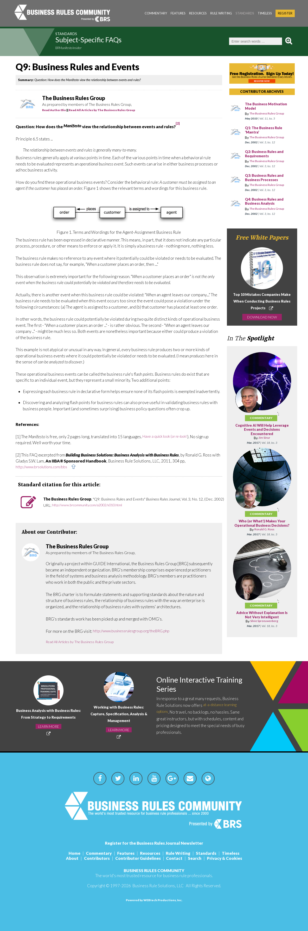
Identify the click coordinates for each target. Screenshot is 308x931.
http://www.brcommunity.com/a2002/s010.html (91, 505)
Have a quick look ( (167, 436)
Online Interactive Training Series (189, 685)
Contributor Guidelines (137, 858)
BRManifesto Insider (72, 48)
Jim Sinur (264, 438)
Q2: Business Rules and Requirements (266, 154)
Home (69, 853)
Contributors (94, 858)
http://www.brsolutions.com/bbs (44, 467)
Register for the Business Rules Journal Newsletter (154, 843)
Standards (245, 13)
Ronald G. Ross (264, 534)
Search (198, 858)
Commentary (156, 13)
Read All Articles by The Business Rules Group (102, 110)
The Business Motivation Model (268, 106)
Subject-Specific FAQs (100, 41)
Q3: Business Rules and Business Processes (266, 177)
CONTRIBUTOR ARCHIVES (262, 91)
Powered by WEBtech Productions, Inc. (154, 900)
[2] (178, 124)
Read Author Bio (54, 110)
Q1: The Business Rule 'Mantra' (265, 130)
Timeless (265, 13)
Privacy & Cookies (229, 858)
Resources (198, 13)
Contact (175, 858)
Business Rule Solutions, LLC (158, 885)
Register (285, 13)
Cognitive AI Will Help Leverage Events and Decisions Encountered (261, 429)
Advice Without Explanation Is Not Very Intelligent (262, 619)
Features (178, 13)
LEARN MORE (48, 730)
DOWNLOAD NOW (262, 317)
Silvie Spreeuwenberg (264, 625)
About (67, 858)
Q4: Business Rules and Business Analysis (266, 201)
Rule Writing (221, 13)
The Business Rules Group (270, 114)
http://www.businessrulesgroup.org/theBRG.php (136, 631)
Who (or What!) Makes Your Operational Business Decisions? (262, 525)
